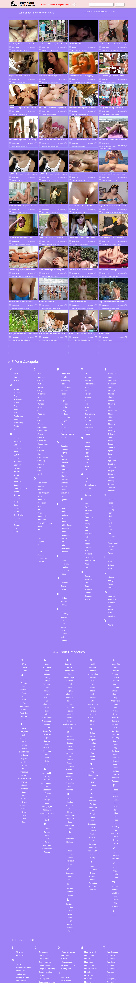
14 (102, 12)
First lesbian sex (45, 964)
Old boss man (89, 878)
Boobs (55, 210)
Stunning (23, 146)
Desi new (42, 899)
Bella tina (19, 935)
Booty (16, 370)
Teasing (111, 378)
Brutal (16, 390)
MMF (87, 279)
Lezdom (88, 82)
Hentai (63, 390)
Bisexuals (17, 350)
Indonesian (65, 432)
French (64, 295)
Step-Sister (112, 279)
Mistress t (88, 847)
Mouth (87, 299)
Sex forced (88, 932)
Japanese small (67, 940)
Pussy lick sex (89, 917)
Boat (18, 82)
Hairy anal (65, 846)
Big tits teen (20, 961)
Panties (87, 382)
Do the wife (43, 916)
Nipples (87, 321)
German (64, 328)
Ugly (110, 430)
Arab (16, 274)
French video (44, 974)
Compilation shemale (47, 854)
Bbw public (20, 925)
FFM (63, 265)
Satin (110, 245)
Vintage (111, 449)
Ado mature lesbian (23, 836)
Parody (87, 392)
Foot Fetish (65, 285)
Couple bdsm (44, 857)
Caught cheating (45, 834)
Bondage (17, 367)
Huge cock (65, 886)
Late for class (44, 184)
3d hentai (19, 820)
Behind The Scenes (105, 148)
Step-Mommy (90, 282)
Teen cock (111, 824)
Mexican (88, 262)
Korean (64, 473)
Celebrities (41, 262)
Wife (110, 481)
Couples (40, 306)
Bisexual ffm (20, 965)
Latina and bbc (67, 959)
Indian (63, 429)
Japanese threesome (69, 944)
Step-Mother (89, 295)
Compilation (42, 295)
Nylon (87, 338)
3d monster (20, 824)
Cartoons (41, 252)
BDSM (74, 82)
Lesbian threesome (68, 976)
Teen (87, 180)
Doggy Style (42, 384)
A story (18, 832)
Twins (110, 421)
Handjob (64, 380)
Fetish (78, 82)
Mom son (87, 850)
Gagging (64, 314)
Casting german (45, 830)
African (16, 257)
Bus (15, 397)
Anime (16, 271)
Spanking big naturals (92, 979)
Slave (110, 289)
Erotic (108, 82)
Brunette (55, 82)
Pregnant (88, 422)
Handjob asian (67, 862)
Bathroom (17, 316)
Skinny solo (88, 959)
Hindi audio (65, 876)
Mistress (88, 275)
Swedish (111, 356)
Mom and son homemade (89, 855)
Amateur (104, 50)
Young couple (112, 906)
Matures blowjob (90, 834)
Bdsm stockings (22, 928)
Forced (64, 292)
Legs (63, 499)
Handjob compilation (69, 866)
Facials (64, 245)
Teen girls (110, 834)
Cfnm (43, 190)
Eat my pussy (44, 928)
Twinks (110, 418)
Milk (86, 272)
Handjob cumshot (68, 869)
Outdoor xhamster (91, 885)
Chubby (119, 200)
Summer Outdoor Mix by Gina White (81, 184)
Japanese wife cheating (67, 948)
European (84, 50)
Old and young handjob (89, 876)
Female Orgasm (67, 255)
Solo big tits (88, 972)
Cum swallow (44, 880)
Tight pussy (111, 847)
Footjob (64, 289)
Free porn (42, 967)
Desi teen (42, 903)
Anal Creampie (112, 50)
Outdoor (85, 190)
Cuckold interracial (46, 864)
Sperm (110, 319)
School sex (88, 926)
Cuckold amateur (45, 860)
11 (96, 12)
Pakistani (88, 379)
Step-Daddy (42, 351)
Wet (109, 474)
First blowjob (43, 960)
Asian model (20, 893)
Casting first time (45, 827)
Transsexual (113, 411)
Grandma (64, 348)
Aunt (15, 298)
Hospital (64, 407)
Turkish (111, 415)
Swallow (111, 352)
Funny (63, 306)
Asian (13, 50)
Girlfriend (26, 50)
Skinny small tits (90, 956)
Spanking (111, 316)
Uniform (111, 433)
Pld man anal (89, 900)
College (78, 50)
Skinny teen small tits (92, 966)
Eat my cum (43, 925)
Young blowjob (112, 902)
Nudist (87, 328)
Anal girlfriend (21, 859)
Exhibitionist (42, 427)
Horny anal (65, 879)
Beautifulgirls (110, 114)
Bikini (16, 346)
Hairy (63, 377)
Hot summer (73, 174)
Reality (87, 444)
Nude (87, 324)
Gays (63, 324)
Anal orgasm (20, 869)
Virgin (110, 452)
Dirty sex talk (43, 913)
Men (86, 259)
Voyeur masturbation (115, 875)
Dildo (39, 374)
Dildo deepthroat (45, 906)
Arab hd (19, 886)
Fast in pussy (44, 954)
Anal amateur (21, 849)
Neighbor (88, 318)
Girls (58, 190)
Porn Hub (32, 111)
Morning (88, 292)
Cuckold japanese (45, 867)
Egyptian (40, 410)
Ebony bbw (43, 931)
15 (104, 12)
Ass (15, 281)
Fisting (63, 279)
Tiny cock (110, 850)
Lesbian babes (67, 962)
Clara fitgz (42, 844)
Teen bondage (112, 820)
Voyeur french (112, 871)
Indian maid (65, 898)
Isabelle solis (66, 915)
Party (87, 395)
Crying (39, 316)
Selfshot (80, 200)
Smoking (111, 299)
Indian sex (65, 908)
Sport (110, 322)
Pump (87, 432)
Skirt (110, 285)
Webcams (112, 468)
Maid (86, 242)
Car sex (40, 249)
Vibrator (111, 445)
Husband (64, 420)
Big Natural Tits (106, 200)
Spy (109, 326)
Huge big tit (65, 883)
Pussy (87, 435)
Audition (17, 294)
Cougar (40, 302)
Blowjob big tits (21, 975)
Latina (63, 495)
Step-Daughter (43, 361)
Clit (38, 279)
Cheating (40, 269)
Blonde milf (20, 971)
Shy (109, 275)
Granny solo (66, 837)
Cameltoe (41, 245)
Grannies (64, 354)
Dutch (39, 398)
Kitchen (64, 470)
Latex (63, 489)
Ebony (39, 407)
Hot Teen (55, 50)
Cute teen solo (44, 884)
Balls (16, 313)
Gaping (64, 321)
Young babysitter (113, 899)
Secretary (112, 252)
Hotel (63, 413)
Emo (39, 413)
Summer (22, 82)
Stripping (111, 342)
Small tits (111, 295)
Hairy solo (65, 859)
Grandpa (64, 351)
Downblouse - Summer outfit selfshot (82, 194)
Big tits (14, 82)
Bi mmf (18, 948)
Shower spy (88, 939)
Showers (111, 272)
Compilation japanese (47, 850)
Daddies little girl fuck (47, 893)
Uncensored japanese (115, 862)
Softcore (111, 302)
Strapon (111, 339)
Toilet (110, 398)
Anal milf (19, 866)
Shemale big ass (90, 936)
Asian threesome (22, 903)
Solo (110, 306)
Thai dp (110, 844)
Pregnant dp (89, 907)
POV (86, 419)
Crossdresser (42, 312)
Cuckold (25, 180)
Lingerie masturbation (69, 979)
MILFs (87, 269)
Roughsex (88, 464)
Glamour (64, 338)
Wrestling (111, 484)
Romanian (88, 461)
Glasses (64, 341)
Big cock (19, 114)
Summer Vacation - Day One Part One (112, 194)
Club (39, 285)
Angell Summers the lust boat (19, 76)
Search (119, 5)
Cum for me (43, 870)
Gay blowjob (66, 824)
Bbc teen (19, 915)
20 (113, 12)
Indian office (66, 901)
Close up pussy (44, 847)
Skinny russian (89, 952)
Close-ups (41, 282)
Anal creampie (21, 852)
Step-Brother (19, 383)
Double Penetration (44, 391)
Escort (39, 420)
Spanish (111, 312)
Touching (111, 404)
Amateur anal (21, 842)
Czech (39, 342)
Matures (18, 146)
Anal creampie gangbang (21, 857)
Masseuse (88, 249)
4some (16, 249)
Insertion (64, 435)
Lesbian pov (66, 972)
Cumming (41, 329)
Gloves (83, 82)
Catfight (40, 259)
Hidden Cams (66, 393)
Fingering (64, 272)
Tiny (109, 388)
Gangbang (65, 318)
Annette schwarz (22, 879)
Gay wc (64, 827)
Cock (13, 146)
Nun (86, 331)
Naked (87, 311)
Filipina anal (43, 957)
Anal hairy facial (22, 862)
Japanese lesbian (68, 930)
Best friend (20, 938)
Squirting (111, 332)
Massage (88, 245)
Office (87, 346)
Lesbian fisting (67, 969)
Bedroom (17, 333)
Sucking (111, 349)
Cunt (39, 336)
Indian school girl (67, 905)
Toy (109, 408)
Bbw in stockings (22, 921)
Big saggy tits (21, 958)
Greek (63, 358)
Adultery (44, 200)
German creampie (68, 834)
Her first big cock (67, 872)
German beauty (67, 830)
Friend (63, 299)
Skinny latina (89, 949)
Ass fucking (18, 284)
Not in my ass (89, 866)
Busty (54, 114)
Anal (73, 146)
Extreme (40, 430)
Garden (113, 82)
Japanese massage (68, 933)
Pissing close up (90, 897)
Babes (13, 114)
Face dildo (43, 944)
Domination (41, 388)
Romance (88, 458)
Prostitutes (89, 425)
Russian (88, 468)
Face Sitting (119, 190)
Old (86, 350)
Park (86, 389)
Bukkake (17, 393)
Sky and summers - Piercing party (81, 76)
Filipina (64, 269)
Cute (39, 339)
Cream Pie (19, 50)
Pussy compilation (91, 910)
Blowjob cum (20, 978)
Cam (39, 242)
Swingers (111, 359)
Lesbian (50, 146)
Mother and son (90, 857)
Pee (86, 399)
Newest (68, 5)
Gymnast (64, 368)
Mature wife (88, 830)
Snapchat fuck (89, 969)
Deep (39, 364)
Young (110, 493)
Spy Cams (112, 329)
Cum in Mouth (42, 326)
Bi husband (20, 945)
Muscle (87, 302)
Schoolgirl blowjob (91, 929)
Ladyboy (64, 485)
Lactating (64, 482)
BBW (16, 320)
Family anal (43, 947)
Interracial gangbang (69, 911)
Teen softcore (112, 837)
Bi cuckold (20, 941)
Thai (110, 384)
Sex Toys (111, 259)
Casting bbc (43, 824)
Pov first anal (89, 903)
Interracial (65, 439)
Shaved (111, 262)
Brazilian (17, 377)
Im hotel (64, 895)
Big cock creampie (23, 951)
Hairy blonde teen (68, 852)
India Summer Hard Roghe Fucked (51, 76)
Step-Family (65, 249)
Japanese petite (67, 937)
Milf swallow (88, 844)
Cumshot (40, 332)
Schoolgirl (112, 249)
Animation (18, 268)
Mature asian (89, 824)
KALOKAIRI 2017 (75, 44)
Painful (87, 375)
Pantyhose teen (90, 893)
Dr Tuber (63, 79)
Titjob (110, 391)
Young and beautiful (114, 896)
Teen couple (111, 827)
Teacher (111, 374)
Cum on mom (44, 877)
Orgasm (88, 356)
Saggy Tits (112, 242)
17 (108, 12)
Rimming (88, 454)
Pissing (87, 412)
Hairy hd (64, 856)
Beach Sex (49, 210)
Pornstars (88, 415)
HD (48, 50)
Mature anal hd (90, 820)
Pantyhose (89, 385)
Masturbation (90, 252)
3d (12, 200)
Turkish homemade (114, 854)
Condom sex (42, 299)
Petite (87, 405)
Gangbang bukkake (68, 820)
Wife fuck (110, 887)
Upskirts (111, 437)
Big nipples (20, 955)
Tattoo (110, 371)
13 (100, 12)
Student (111, 346)
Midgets (88, 265)
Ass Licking (18, 291)
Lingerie (64, 509)
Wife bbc (110, 883)
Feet (63, 252)
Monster (88, 289)
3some (16, 245)
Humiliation (65, 417)
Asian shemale (21, 896)
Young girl (111, 909)
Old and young (90, 353)
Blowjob (44, 50)
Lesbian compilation (69, 966)
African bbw (20, 839)
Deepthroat (41, 368)
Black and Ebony (20, 356)
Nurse (87, 334)
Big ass (119, 50)
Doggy (39, 381)
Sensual (111, 255)
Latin (63, 492)
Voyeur (111, 455)
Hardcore (64, 383)
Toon (110, 401)
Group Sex (65, 361)
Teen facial (111, 830)
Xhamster (32, 47)
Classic (104, 82)
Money (87, 285)
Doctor (40, 378)
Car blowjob (43, 820)
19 (111, 12)
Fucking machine (67, 302)
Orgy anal (88, 881)
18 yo (73, 50)
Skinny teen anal (90, 962)
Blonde (20, 190)
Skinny (110, 282)
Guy (62, 364)
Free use (42, 970)
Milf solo (87, 840)
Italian (63, 442)
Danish (40, 358)
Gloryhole (64, 344)
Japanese (65, 451)
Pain (86, 372)
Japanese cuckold (68, 927)
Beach (113, 146)
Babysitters (18, 310)
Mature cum (88, 827)
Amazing (16, 200)
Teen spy (110, 840)
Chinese (40, 272)
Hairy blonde (66, 849)
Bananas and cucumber (21, 912)
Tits (109, 394)
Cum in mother (44, 874)
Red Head (88, 448)
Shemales (112, 269)
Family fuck (43, 950)
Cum (39, 322)
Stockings (112, 336)
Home (43, 5)
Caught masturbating (47, 837)
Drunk (39, 394)
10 (94, 12)
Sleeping (111, 292)
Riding (87, 451)
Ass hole (17, 288)
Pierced (87, 409)
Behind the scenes (23, 931)
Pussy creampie (90, 913)
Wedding (111, 471)
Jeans (63, 454)
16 (106, 12)
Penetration (89, 402)
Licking (64, 505)
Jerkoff (63, 458)
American (110, 180)
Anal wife (19, 876)
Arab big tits (20, 883)
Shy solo (87, 946)
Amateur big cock (22, 846)
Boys (16, 373)
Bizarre (16, 353)
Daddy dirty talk (44, 896)
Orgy (86, 360)
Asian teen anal (22, 899)
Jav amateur (66, 950)
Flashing (74, 200)
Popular (61, 5)
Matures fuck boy (90, 837)
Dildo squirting (44, 909)
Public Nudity (90, 429)
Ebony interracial (45, 935)
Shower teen (89, 942)
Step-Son (111, 309)
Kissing (64, 466)
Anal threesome (22, 872)
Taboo (110, 368)
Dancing (40, 354)
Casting (40, 255)
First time (64, 275)
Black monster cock (23, 968)
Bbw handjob (21, 918)
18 (109, 12)
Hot (51, 50)
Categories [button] (52, 5)
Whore (110, 478)
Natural (87, 314)
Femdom (53, 190)
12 (98, 12)
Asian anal (20, 889)
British (16, 380)
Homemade (65, 403)
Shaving (111, 265)
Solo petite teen (90, 976)
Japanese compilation (69, 923)
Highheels (65, 397)
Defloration (41, 371)
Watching (111, 464)
